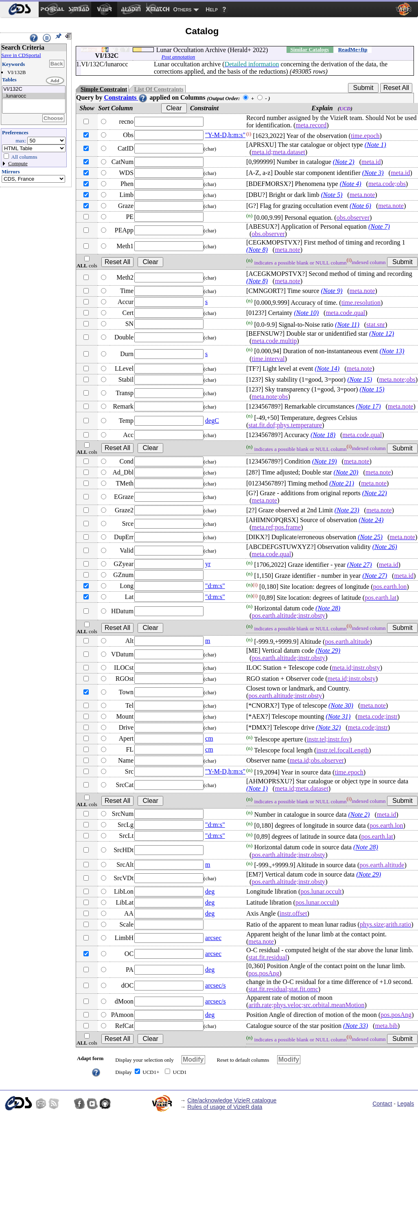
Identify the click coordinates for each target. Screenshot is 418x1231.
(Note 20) (346, 472)
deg (209, 891)
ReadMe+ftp (353, 49)
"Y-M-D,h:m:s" (225, 134)
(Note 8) (257, 249)
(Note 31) (338, 716)
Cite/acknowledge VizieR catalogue (231, 1100)
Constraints (126, 97)
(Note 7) (379, 226)
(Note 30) (340, 705)
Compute (18, 163)
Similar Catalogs (309, 49)
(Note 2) (344, 161)
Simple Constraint (104, 89)
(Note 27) (359, 564)
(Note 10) (306, 312)
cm (209, 738)
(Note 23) (347, 510)
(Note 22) (374, 493)
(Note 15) (359, 379)
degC (212, 420)
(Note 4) (350, 183)
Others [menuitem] (182, 9)
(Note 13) (391, 351)
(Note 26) (384, 546)
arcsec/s (215, 985)
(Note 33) (355, 1025)
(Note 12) (381, 333)
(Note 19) (324, 461)
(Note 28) (327, 608)
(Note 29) (327, 650)
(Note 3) (373, 172)
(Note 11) (347, 324)
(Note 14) (327, 368)
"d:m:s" (215, 585)
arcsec (213, 937)
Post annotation (178, 57)
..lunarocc (33, 96)
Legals (405, 1103)
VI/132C (33, 89)
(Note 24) (371, 519)
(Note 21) (341, 483)
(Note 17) (368, 406)
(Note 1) (375, 144)
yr (207, 563)
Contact (382, 1103)
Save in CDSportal (21, 55)
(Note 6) (360, 205)
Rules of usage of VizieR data (224, 1107)
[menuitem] (19, 9)
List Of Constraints (158, 89)
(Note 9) (331, 290)
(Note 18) (323, 434)
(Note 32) (328, 727)
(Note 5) (331, 194)
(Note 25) (370, 537)
